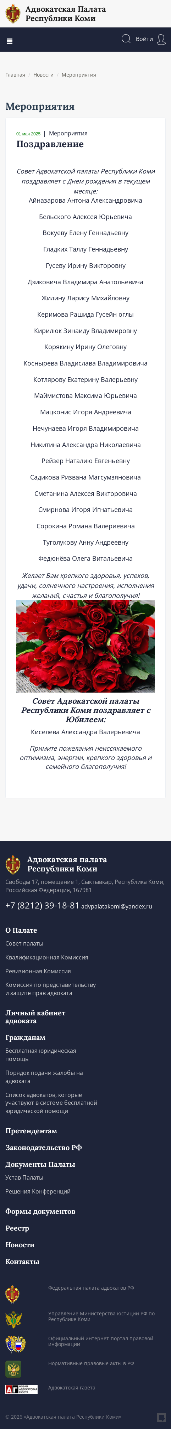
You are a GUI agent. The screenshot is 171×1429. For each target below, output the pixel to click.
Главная (15, 74)
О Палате (21, 930)
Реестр (17, 1228)
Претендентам (31, 1131)
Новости (43, 74)
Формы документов (40, 1211)
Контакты (22, 1261)
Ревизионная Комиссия (38, 971)
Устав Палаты (24, 1177)
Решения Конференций (38, 1191)
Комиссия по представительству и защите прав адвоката (50, 989)
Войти (151, 39)
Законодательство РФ (43, 1147)
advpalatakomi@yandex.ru (116, 906)
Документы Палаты (40, 1164)
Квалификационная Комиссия (46, 957)
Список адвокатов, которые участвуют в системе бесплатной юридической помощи (51, 1103)
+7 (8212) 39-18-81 (42, 905)
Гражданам (25, 1037)
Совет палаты (24, 943)
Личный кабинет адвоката (35, 1017)
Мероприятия (79, 74)
